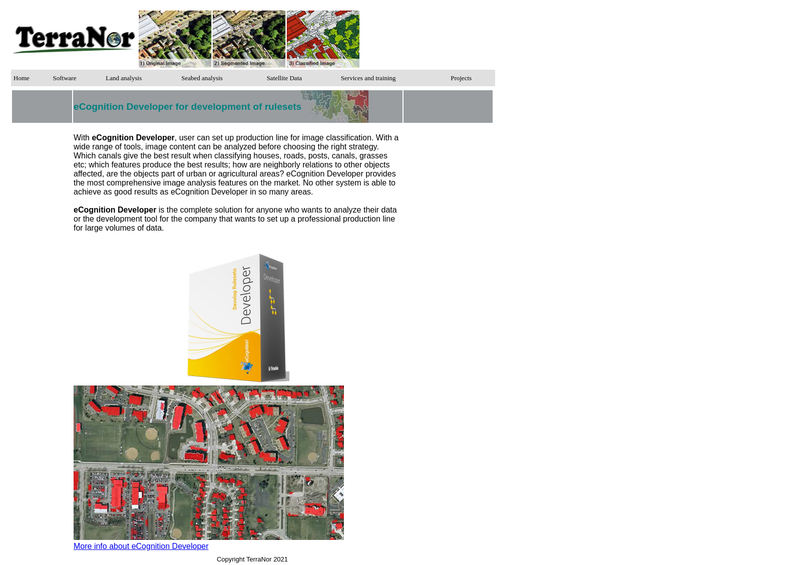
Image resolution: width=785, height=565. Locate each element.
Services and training (368, 78)
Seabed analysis (202, 78)
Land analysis (124, 78)
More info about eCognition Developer (141, 546)
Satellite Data (284, 78)
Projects (461, 78)
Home (22, 78)
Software (64, 78)
